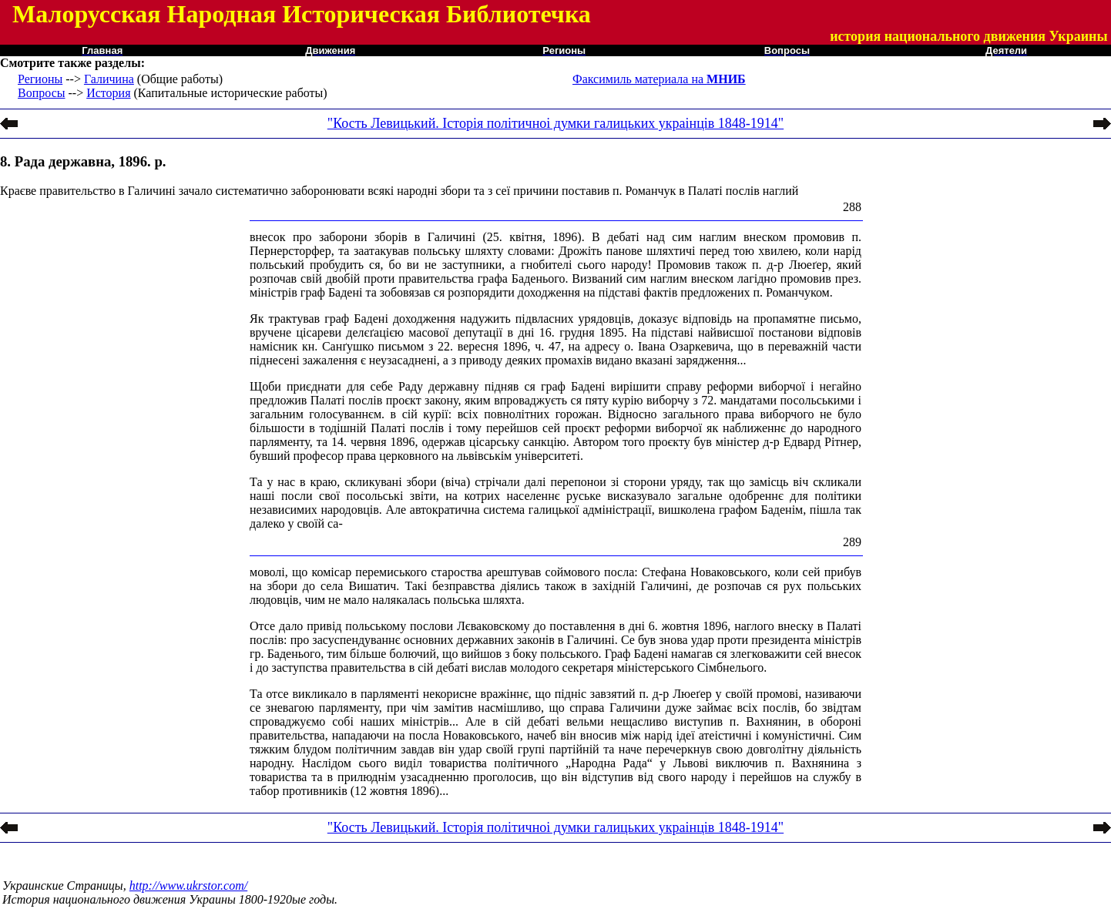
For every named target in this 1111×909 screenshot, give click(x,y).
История (108, 92)
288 (852, 206)
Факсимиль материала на (659, 79)
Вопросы (41, 92)
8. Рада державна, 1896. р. (83, 161)
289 (852, 541)
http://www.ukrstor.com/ (188, 885)
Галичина (109, 79)
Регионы (40, 79)
